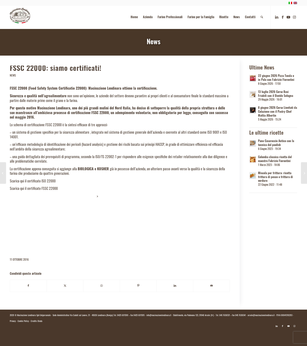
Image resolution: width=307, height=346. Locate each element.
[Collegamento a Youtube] (288, 17)
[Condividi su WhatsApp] (101, 286)
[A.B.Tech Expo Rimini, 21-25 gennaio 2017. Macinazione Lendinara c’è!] (304, 173)
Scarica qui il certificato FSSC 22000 (34, 189)
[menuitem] (134, 17)
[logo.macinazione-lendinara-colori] (20, 17)
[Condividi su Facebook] (28, 286)
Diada (40, 321)
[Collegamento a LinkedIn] (277, 17)
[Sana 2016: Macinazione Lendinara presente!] (3, 173)
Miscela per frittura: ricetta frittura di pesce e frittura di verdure (275, 177)
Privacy (13, 321)
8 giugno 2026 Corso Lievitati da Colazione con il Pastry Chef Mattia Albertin (277, 112)
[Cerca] (262, 17)
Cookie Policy (23, 321)
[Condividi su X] (65, 286)
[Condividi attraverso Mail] (211, 286)
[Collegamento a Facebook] (282, 17)
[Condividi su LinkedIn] (175, 286)
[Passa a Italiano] (153, 336)
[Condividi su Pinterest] (138, 286)
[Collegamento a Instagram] (294, 17)
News (153, 42)
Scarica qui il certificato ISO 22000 (33, 181)
